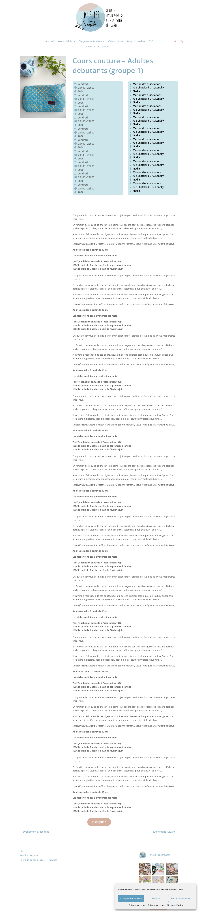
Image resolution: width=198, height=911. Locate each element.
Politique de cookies (137, 905)
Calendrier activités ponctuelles (126, 41)
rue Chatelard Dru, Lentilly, (148, 87)
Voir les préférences (181, 898)
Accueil (49, 41)
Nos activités (64, 41)
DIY (150, 41)
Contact (107, 46)
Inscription (99, 822)
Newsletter (92, 46)
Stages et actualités (90, 41)
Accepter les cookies (131, 898)
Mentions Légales (175, 905)
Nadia (136, 91)
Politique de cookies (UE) (32, 860)
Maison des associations (147, 84)
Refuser (156, 898)
